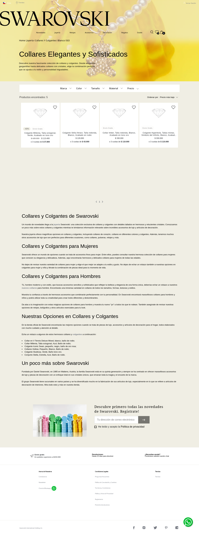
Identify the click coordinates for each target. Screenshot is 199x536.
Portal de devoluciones (102, 505)
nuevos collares (29, 288)
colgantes (77, 334)
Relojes (72, 32)
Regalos (124, 32)
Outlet (139, 32)
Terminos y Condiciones (102, 488)
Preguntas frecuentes (102, 477)
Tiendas (20, 3)
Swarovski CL (22, 40)
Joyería (57, 32)
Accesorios (89, 32)
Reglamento (99, 499)
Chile (7, 3)
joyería (56, 224)
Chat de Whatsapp (45, 488)
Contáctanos (43, 477)
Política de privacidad (132, 426)
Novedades (40, 32)
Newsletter (42, 482)
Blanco (61, 40)
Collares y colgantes (45, 40)
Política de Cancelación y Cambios (105, 482)
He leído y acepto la (120, 426)
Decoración (107, 32)
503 (68, 40)
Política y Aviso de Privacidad (104, 494)
